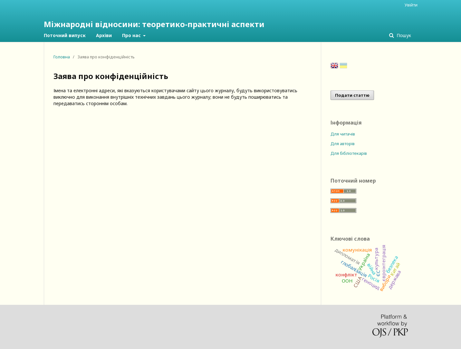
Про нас (132, 35)
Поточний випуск (65, 35)
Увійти (411, 5)
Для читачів (343, 134)
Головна (61, 57)
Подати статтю (352, 95)
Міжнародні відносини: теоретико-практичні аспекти (154, 24)
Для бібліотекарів (349, 153)
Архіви (104, 35)
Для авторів (343, 143)
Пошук (403, 35)
